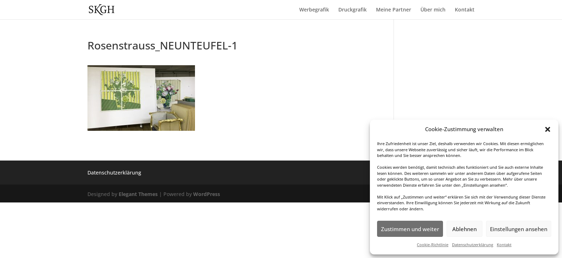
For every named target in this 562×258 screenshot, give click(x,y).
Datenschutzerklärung (472, 244)
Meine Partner (393, 10)
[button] (547, 129)
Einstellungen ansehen (518, 229)
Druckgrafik (352, 10)
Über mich (433, 10)
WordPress (206, 194)
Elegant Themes (138, 194)
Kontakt (504, 244)
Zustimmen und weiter (410, 229)
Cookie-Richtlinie (432, 244)
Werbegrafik (314, 10)
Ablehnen (464, 229)
